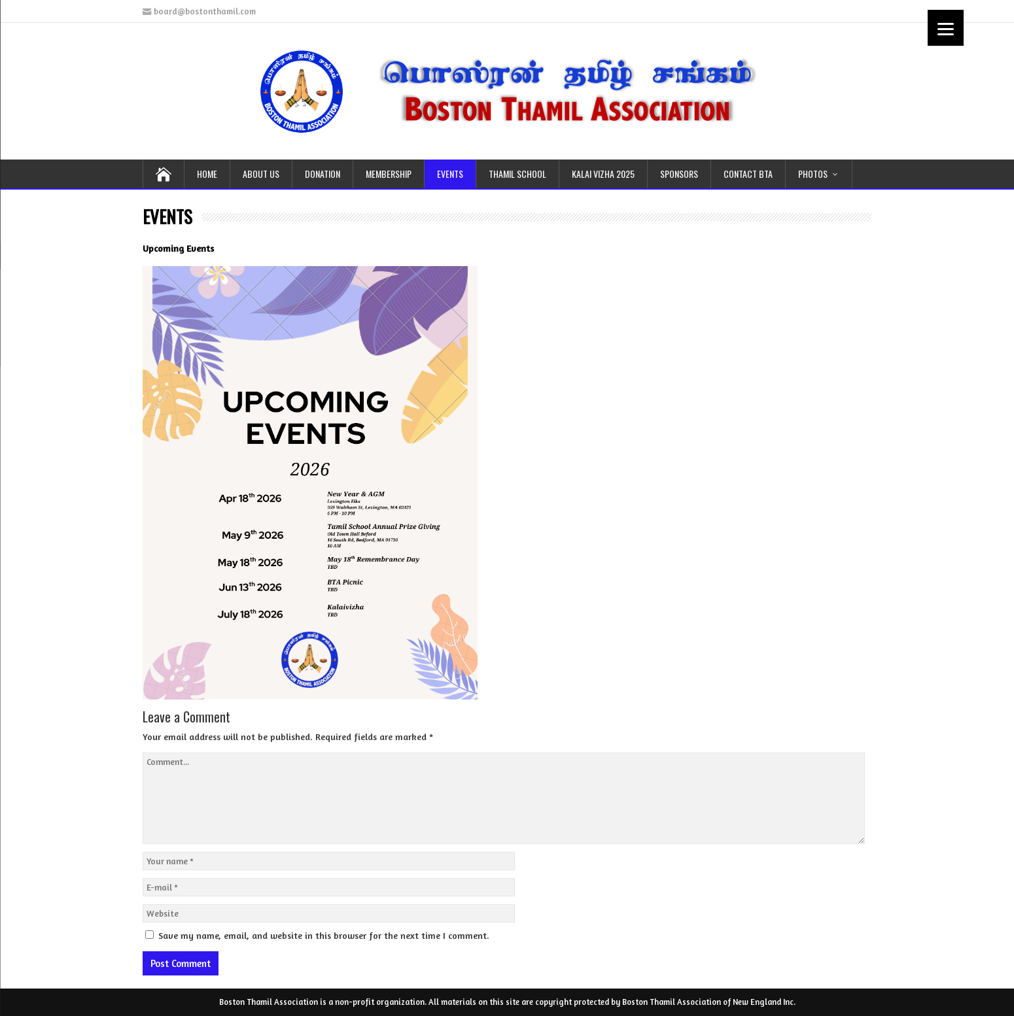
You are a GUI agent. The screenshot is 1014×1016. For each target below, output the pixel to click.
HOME (207, 173)
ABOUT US (261, 173)
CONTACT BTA (748, 173)
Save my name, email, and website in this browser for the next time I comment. (323, 935)
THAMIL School (517, 173)
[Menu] (946, 28)
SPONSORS (679, 173)
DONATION (322, 173)
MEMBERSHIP (388, 173)
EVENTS (450, 173)
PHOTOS (813, 173)
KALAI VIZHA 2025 (603, 173)
